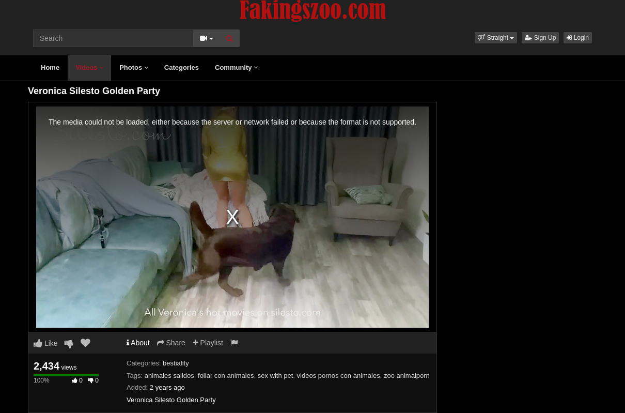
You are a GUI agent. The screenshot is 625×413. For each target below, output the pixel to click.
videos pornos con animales (338, 375)
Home (50, 67)
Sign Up (540, 37)
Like (46, 343)
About (138, 343)
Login (578, 37)
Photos (133, 67)
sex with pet (275, 375)
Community (236, 67)
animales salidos (169, 375)
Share (171, 343)
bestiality (176, 363)
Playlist (208, 343)
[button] (496, 37)
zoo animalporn (407, 375)
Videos (89, 67)
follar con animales (226, 375)
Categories (181, 67)
